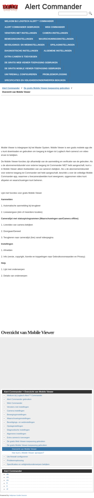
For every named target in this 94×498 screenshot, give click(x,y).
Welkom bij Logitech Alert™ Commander (29, 21)
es (7, 480)
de (7, 474)
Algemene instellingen (57, 51)
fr (7, 483)
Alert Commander (10, 7)
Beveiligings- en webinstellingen (25, 45)
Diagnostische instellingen (21, 51)
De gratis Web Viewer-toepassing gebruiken (31, 62)
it (7, 486)
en (7, 477)
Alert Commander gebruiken (22, 27)
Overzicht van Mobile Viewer (24, 449)
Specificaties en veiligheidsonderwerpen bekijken (35, 80)
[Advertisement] (30, 121)
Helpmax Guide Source (18, 495)
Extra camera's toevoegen (21, 56)
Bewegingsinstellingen (19, 39)
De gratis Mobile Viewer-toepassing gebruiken (33, 68)
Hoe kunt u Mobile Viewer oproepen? (28, 453)
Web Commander (55, 27)
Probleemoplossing (55, 74)
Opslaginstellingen (62, 45)
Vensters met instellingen (21, 33)
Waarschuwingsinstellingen (56, 39)
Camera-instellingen (55, 33)
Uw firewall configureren (21, 74)
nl (7, 489)
